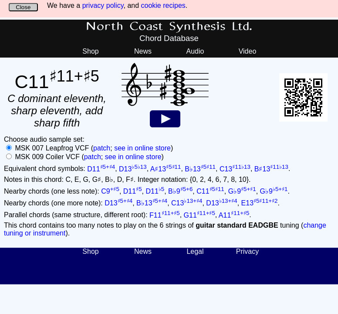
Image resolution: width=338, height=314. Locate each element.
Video (248, 51)
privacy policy (103, 5)
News (143, 51)
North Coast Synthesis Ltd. (169, 27)
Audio (195, 51)
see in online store (142, 148)
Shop (90, 51)
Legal (194, 251)
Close (23, 7)
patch (101, 148)
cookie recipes (163, 5)
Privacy (247, 251)
